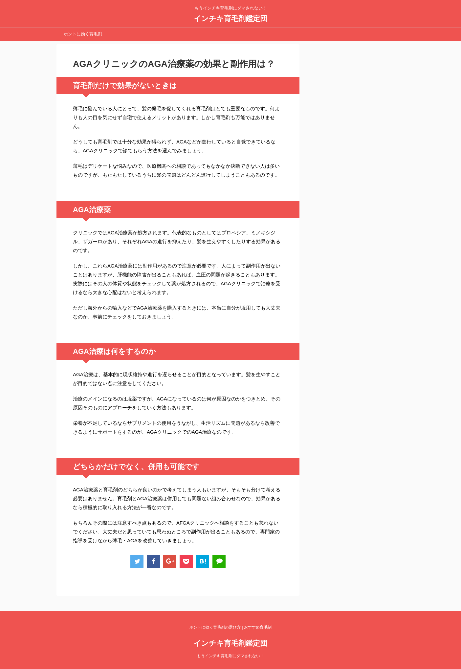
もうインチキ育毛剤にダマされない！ (230, 656)
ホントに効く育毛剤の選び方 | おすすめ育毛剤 (230, 627)
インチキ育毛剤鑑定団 (230, 18)
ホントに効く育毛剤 (83, 34)
